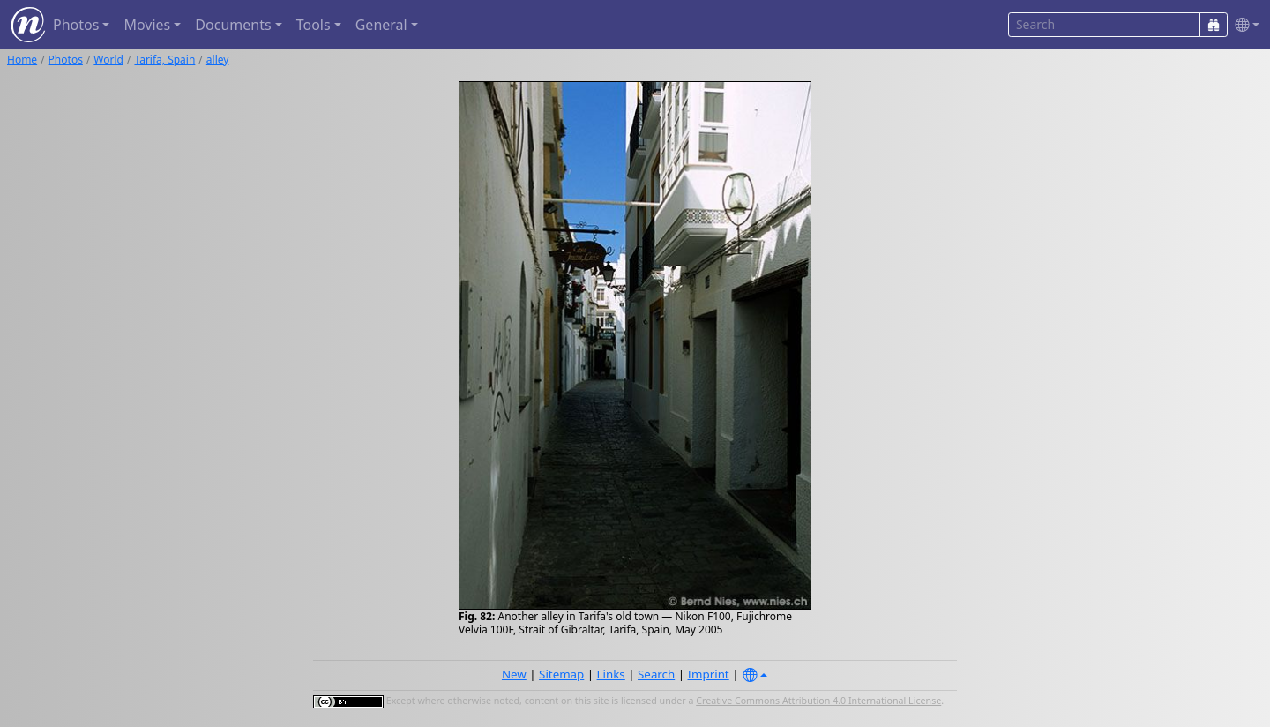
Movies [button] (146, 24)
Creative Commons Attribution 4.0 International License (818, 700)
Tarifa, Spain (164, 59)
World (108, 59)
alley (217, 59)
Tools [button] (313, 24)
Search (656, 674)
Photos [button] (76, 24)
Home (22, 59)
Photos (66, 59)
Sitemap (561, 674)
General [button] (381, 24)
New (514, 674)
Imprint (708, 674)
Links (611, 674)
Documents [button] (233, 24)
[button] (1243, 25)
